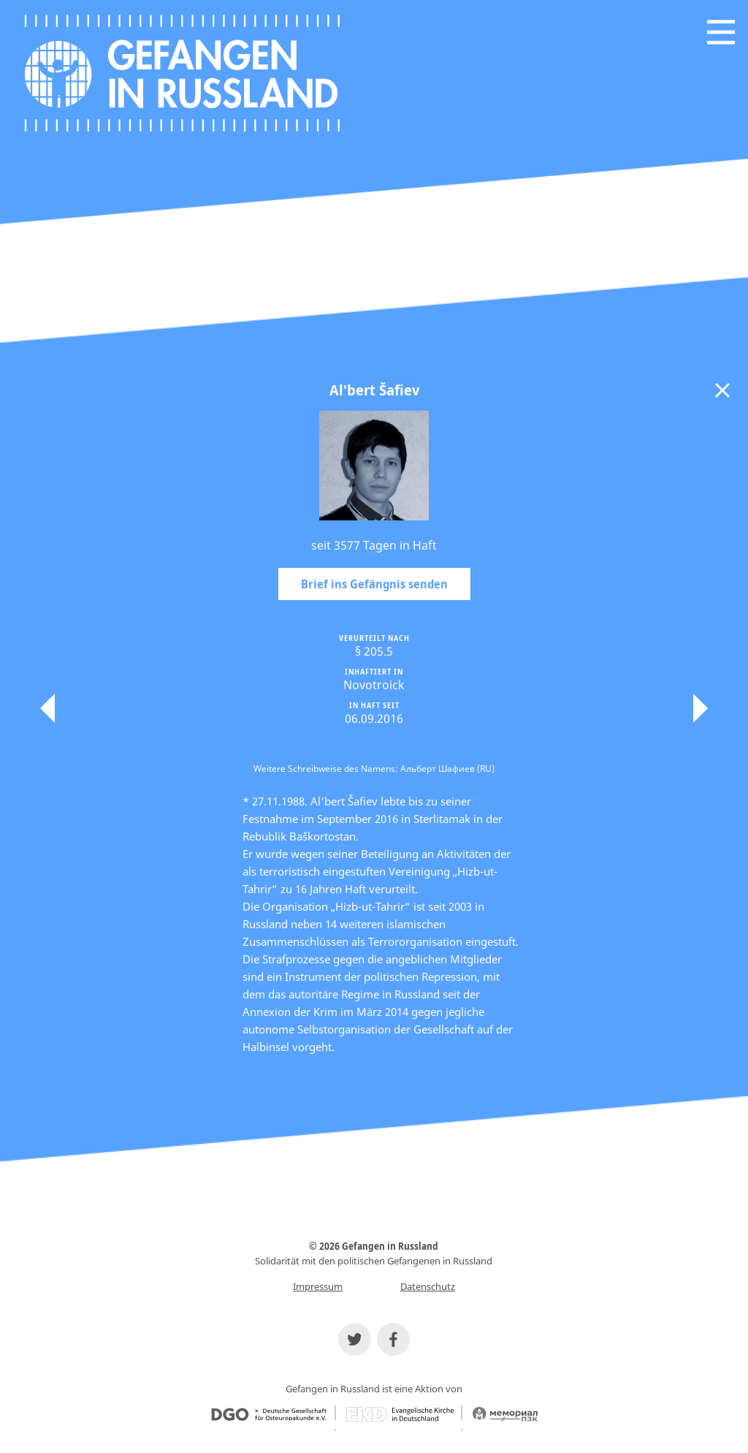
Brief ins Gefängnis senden (374, 584)
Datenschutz (427, 1286)
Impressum (318, 1286)
